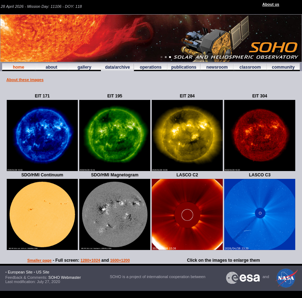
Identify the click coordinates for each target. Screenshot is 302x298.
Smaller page (39, 260)
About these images (25, 80)
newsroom (217, 67)
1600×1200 (120, 260)
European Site (20, 272)
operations (150, 67)
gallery (84, 67)
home (18, 67)
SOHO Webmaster (64, 277)
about (51, 67)
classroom (250, 67)
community (283, 67)
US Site (42, 272)
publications (183, 67)
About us (270, 4)
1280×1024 (90, 260)
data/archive (117, 67)
